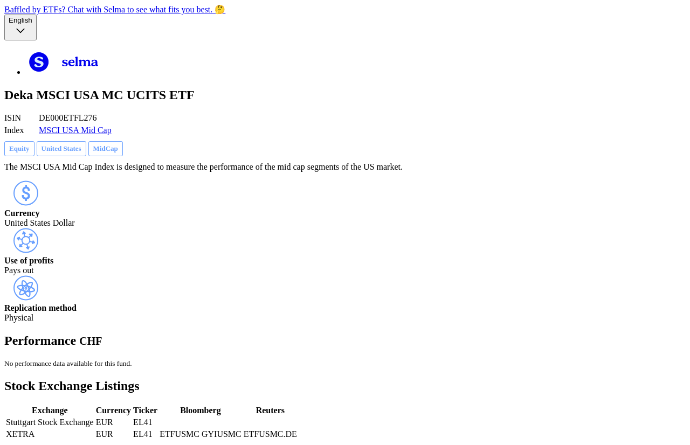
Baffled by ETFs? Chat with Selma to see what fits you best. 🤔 (114, 9)
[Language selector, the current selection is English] (20, 27)
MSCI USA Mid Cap (75, 130)
